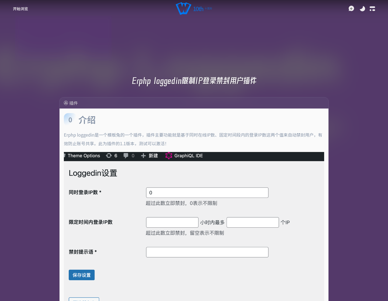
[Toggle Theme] (362, 8)
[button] (194, 8)
